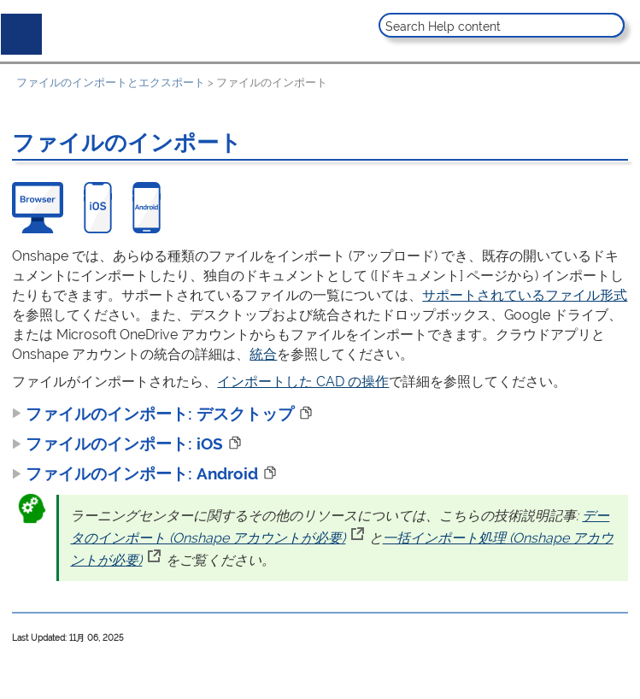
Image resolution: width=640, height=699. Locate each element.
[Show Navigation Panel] (18, 31)
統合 (263, 354)
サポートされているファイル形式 (524, 295)
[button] (610, 25)
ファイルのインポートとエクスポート (110, 82)
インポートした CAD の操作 (303, 381)
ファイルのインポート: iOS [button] (117, 443)
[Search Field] (502, 25)
